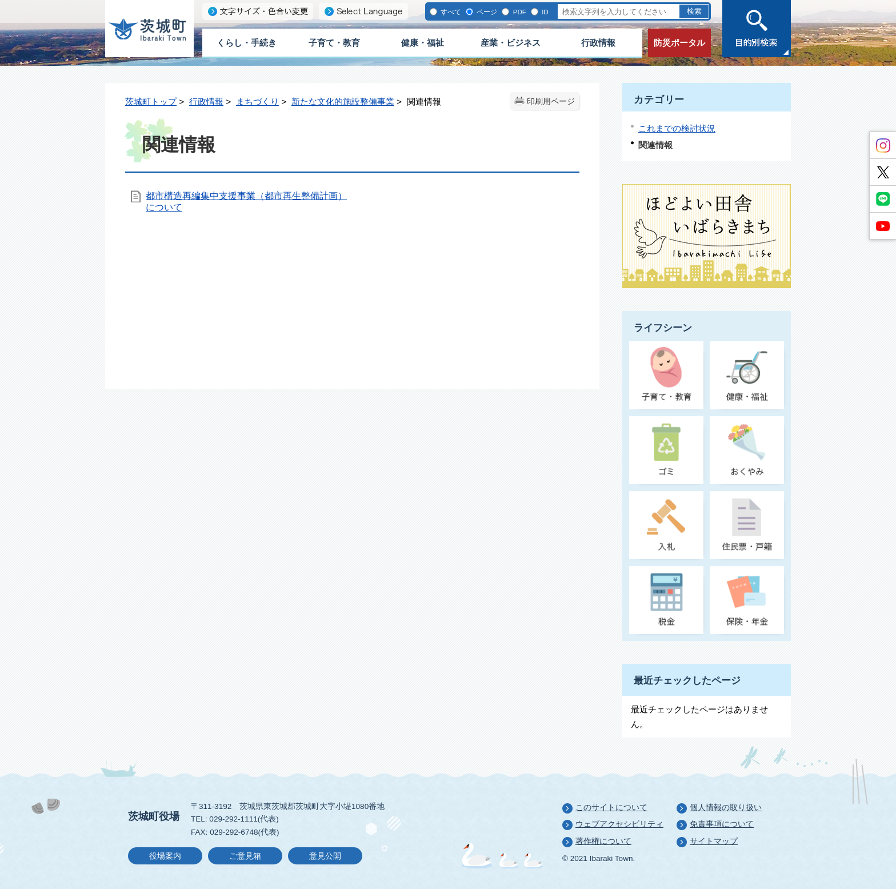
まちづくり (257, 101)
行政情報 (598, 42)
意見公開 (325, 856)
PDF (518, 11)
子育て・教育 (334, 42)
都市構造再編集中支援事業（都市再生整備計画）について (246, 201)
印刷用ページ (551, 101)
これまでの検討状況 (676, 128)
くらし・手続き (247, 42)
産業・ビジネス (511, 42)
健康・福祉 (422, 42)
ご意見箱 (245, 856)
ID (544, 11)
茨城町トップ (151, 101)
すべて (450, 11)
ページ (486, 11)
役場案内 (165, 856)
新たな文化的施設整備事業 (342, 101)
